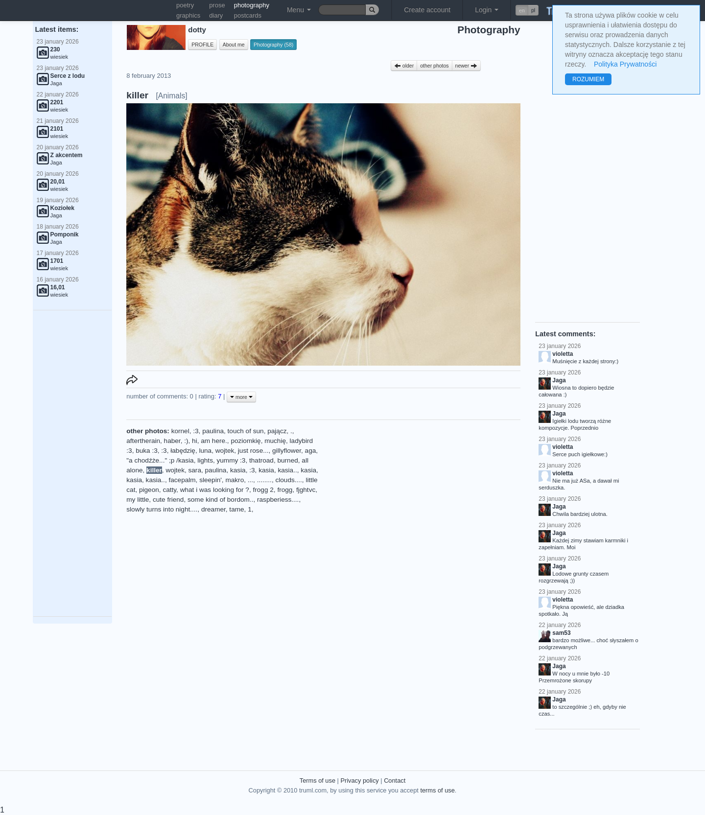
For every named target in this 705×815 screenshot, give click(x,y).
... (250, 480)
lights (205, 460)
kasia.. (287, 470)
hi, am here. (209, 440)
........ (264, 480)
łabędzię (182, 450)
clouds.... (288, 480)
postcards (247, 15)
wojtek (225, 450)
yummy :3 (231, 460)
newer (466, 65)
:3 (195, 431)
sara (194, 470)
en (522, 10)
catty (169, 489)
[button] (527, 10)
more (241, 397)
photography (251, 5)
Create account (427, 10)
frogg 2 (263, 489)
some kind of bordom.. (221, 499)
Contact (394, 780)
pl (533, 10)
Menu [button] (299, 10)
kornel (180, 431)
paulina (213, 431)
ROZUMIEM (588, 79)
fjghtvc (305, 489)
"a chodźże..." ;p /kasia (159, 460)
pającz (276, 431)
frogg (284, 489)
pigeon (149, 489)
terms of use (437, 790)
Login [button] (486, 10)
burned (287, 460)
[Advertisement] (72, 463)
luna (205, 450)
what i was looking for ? (214, 489)
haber (172, 440)
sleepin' (210, 480)
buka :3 (147, 450)
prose (217, 5)
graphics (188, 15)
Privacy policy (359, 780)
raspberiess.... (278, 499)
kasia (238, 470)
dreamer (213, 509)
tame (236, 509)
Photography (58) (273, 44)
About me (234, 44)
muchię (275, 440)
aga (310, 450)
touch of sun (246, 431)
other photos (434, 66)
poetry (185, 5)
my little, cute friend (155, 499)
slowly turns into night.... (161, 509)
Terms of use (317, 780)
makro (234, 480)
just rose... (253, 450)
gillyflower (286, 450)
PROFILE (202, 44)
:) (186, 440)
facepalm (181, 480)
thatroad (261, 460)
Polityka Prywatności (625, 64)
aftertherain (143, 440)
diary (216, 15)
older (404, 65)
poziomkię (245, 440)
